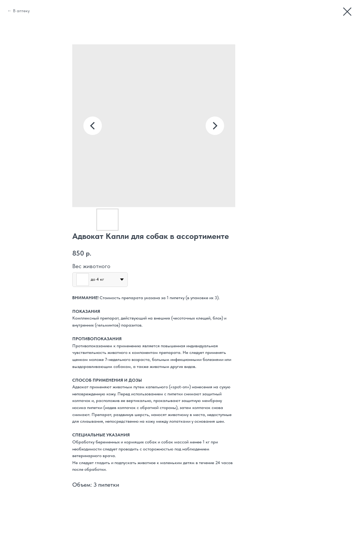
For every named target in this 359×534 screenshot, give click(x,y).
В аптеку (21, 10)
